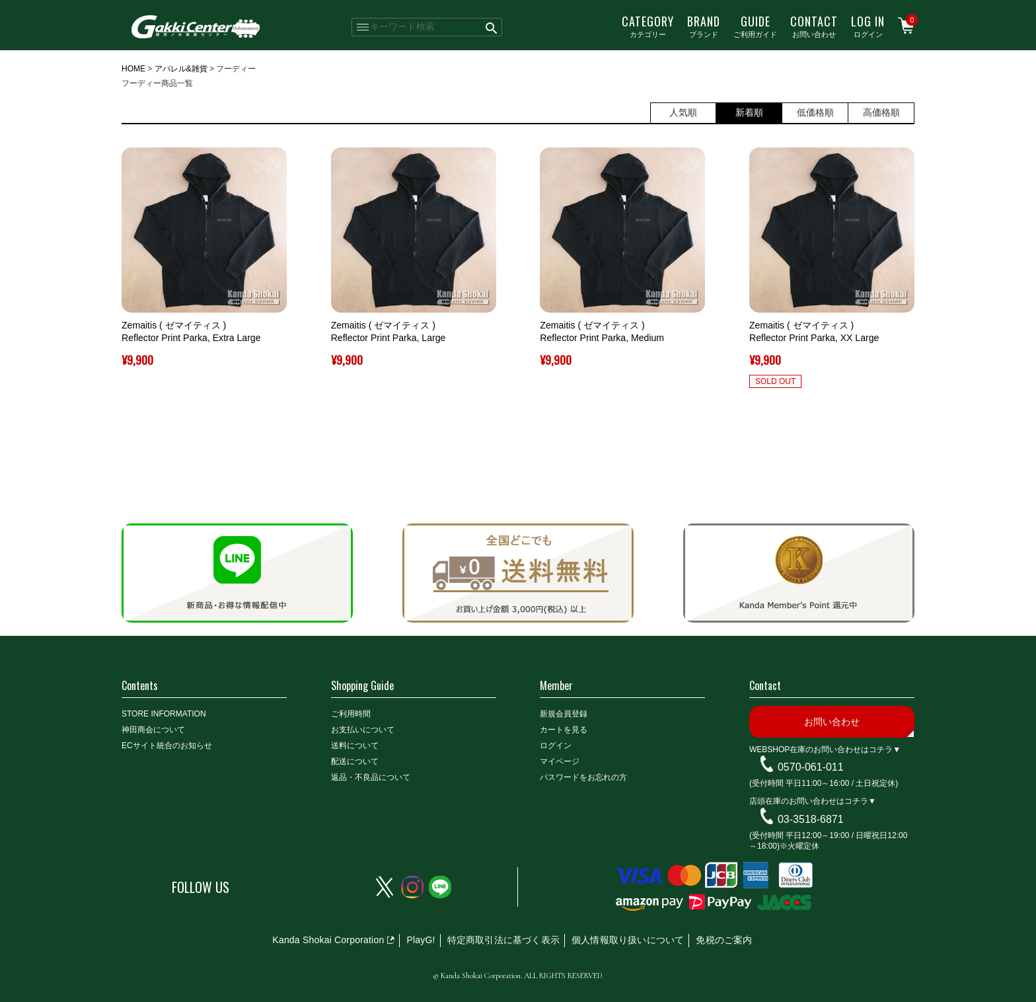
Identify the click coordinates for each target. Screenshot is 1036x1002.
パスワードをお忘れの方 (583, 777)
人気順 (683, 112)
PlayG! (420, 940)
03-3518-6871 (811, 819)
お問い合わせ (814, 25)
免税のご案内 (724, 940)
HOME (133, 68)
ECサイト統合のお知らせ (167, 745)
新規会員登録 (563, 713)
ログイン (868, 25)
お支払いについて (362, 729)
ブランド (703, 25)
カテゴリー (648, 25)
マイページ (559, 761)
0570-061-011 (811, 767)
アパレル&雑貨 (181, 68)
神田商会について (153, 729)
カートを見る (563, 729)
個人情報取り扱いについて (628, 940)
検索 (492, 27)
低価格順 (815, 112)
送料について (355, 745)
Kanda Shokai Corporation (328, 940)
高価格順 (881, 112)
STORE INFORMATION (164, 713)
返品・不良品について (370, 777)
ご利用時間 (351, 713)
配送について (355, 761)
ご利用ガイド (755, 25)
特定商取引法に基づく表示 (503, 940)
